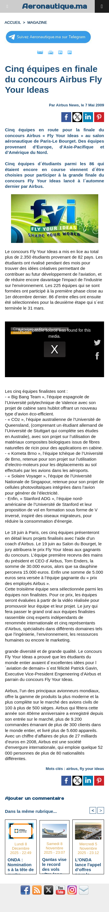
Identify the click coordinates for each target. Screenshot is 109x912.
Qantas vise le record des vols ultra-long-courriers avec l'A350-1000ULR (54, 864)
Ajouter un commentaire (34, 798)
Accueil (13, 22)
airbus (72, 768)
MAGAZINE (37, 22)
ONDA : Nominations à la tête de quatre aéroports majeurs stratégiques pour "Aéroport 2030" (21, 864)
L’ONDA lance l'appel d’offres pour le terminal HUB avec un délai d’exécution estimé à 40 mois (88, 864)
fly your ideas (92, 768)
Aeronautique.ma (54, 6)
